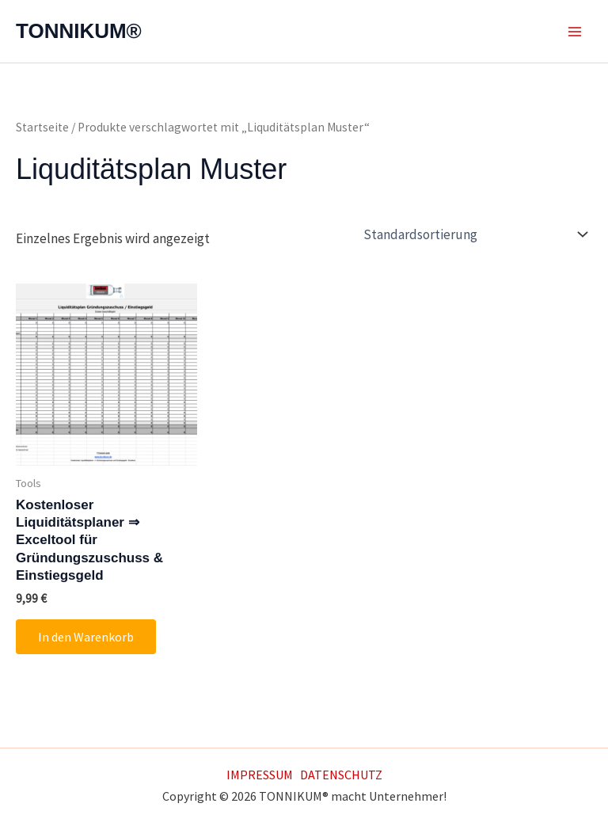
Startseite (42, 127)
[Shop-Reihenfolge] (474, 234)
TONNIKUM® (79, 31)
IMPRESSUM (259, 774)
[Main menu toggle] (574, 31)
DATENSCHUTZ (341, 774)
